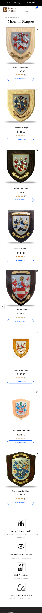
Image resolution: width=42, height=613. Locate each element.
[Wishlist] (37, 29)
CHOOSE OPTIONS (20, 79)
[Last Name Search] (21, 17)
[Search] (37, 18)
